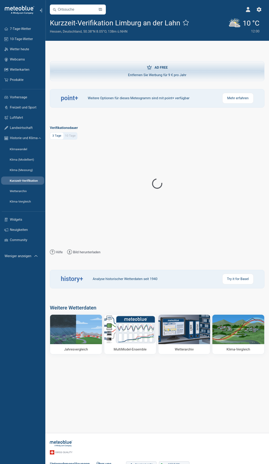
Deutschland (72, 31)
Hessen (55, 31)
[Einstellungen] (259, 9)
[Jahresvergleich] (76, 334)
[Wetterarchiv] (184, 334)
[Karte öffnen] (100, 9)
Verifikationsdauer (64, 128)
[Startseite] (17, 10)
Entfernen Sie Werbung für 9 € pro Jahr (157, 71)
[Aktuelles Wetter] (243, 26)
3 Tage (56, 135)
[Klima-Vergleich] (238, 334)
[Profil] (248, 9)
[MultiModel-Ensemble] (130, 334)
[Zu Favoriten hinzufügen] (186, 22)
